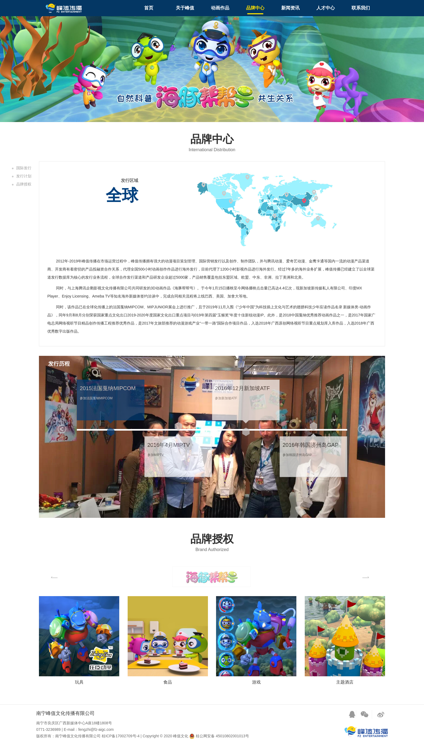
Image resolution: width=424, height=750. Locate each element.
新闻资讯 (290, 8)
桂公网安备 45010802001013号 (219, 736)
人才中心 (325, 8)
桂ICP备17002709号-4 (121, 736)
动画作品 (220, 8)
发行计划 (23, 176)
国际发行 (23, 168)
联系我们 (361, 8)
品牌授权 (23, 184)
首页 (148, 8)
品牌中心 (255, 8)
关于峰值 (185, 8)
